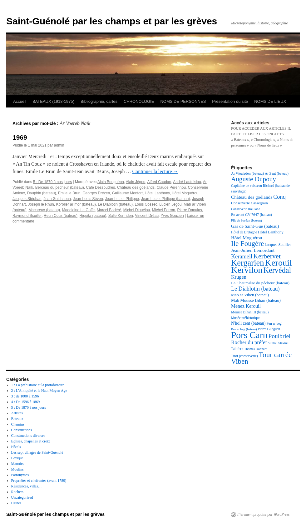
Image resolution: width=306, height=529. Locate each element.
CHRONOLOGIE (139, 101)
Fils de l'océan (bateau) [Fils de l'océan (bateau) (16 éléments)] (246, 220)
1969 (19, 137)
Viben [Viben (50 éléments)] (239, 361)
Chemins (18, 424)
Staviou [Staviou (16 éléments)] (283, 343)
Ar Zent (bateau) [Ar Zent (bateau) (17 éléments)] (277, 173)
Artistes (17, 413)
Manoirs (17, 464)
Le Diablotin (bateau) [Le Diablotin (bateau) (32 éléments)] (255, 289)
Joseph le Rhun (41, 204)
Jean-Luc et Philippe (122, 199)
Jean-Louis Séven (88, 199)
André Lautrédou (187, 182)
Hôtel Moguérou (185, 193)
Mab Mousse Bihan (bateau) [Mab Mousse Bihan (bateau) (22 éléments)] (256, 300)
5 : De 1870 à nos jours (52, 182)
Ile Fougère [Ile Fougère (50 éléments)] (247, 243)
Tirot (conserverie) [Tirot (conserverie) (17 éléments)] (244, 356)
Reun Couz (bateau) (60, 215)
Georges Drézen (96, 193)
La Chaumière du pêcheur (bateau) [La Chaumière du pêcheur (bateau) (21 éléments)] (260, 283)
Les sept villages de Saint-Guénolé (37, 452)
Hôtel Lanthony (157, 193)
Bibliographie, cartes (99, 101)
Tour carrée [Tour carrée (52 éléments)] (275, 355)
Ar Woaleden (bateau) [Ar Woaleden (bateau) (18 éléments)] (247, 173)
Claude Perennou (171, 187)
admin (59, 145)
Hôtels (16, 447)
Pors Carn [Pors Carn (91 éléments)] (249, 335)
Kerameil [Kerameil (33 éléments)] (241, 256)
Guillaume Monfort (127, 193)
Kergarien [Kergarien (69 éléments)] (247, 262)
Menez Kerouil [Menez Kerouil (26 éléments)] (246, 306)
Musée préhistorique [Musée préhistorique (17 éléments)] (245, 318)
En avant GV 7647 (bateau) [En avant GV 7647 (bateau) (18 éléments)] (251, 214)
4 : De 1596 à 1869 (25, 402)
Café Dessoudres (100, 187)
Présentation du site (230, 101)
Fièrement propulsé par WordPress (263, 514)
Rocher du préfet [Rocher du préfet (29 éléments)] (249, 342)
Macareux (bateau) (44, 210)
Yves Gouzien (172, 215)
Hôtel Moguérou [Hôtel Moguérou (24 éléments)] (246, 237)
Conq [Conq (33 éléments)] (279, 197)
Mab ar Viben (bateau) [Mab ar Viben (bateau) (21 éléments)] (250, 294)
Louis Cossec (146, 204)
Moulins (17, 469)
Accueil (19, 101)
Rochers (17, 492)
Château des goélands (136, 187)
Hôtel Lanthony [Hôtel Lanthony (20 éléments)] (271, 232)
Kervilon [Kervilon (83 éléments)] (247, 270)
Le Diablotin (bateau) (115, 204)
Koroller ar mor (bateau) (76, 204)
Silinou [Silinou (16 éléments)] (273, 343)
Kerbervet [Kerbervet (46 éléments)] (267, 256)
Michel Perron (163, 210)
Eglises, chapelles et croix (30, 441)
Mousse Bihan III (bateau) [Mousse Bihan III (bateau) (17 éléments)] (250, 312)
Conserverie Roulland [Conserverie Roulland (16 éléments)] (245, 209)
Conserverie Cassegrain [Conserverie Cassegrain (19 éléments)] (249, 203)
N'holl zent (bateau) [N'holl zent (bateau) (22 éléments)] (248, 323)
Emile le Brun (69, 193)
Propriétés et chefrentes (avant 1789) (39, 480)
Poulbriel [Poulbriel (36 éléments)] (280, 336)
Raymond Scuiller (27, 215)
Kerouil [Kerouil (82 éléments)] (278, 262)
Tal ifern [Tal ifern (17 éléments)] (237, 349)
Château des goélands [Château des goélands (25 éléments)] (251, 197)
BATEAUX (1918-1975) (53, 101)
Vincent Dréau (147, 215)
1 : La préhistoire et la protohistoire (37, 385)
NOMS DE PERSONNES (183, 101)
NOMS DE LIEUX (270, 101)
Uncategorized (22, 497)
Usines (16, 503)
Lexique (17, 458)
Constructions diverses (28, 435)
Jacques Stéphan (27, 199)
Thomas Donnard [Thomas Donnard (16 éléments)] (255, 349)
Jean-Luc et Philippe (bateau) (165, 199)
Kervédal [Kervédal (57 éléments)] (277, 270)
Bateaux (17, 419)
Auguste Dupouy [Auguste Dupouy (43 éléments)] (253, 179)
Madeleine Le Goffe (78, 210)
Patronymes (20, 475)
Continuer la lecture (155, 171)
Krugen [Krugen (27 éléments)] (238, 277)
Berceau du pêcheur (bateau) (59, 187)
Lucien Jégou (170, 204)
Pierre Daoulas (189, 210)
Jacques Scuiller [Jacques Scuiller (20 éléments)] (278, 244)
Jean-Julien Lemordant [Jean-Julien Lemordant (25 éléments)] (252, 250)
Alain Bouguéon (110, 182)
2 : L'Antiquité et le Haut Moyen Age (39, 390)
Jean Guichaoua (57, 199)
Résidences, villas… (26, 486)
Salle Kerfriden (120, 215)
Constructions (21, 430)
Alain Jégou (136, 182)
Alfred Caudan (159, 182)
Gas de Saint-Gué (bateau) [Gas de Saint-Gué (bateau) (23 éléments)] (255, 226)
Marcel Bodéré (109, 210)
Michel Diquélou (136, 210)
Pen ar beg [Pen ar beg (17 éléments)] (273, 323)
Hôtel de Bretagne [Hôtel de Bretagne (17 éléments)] (244, 232)
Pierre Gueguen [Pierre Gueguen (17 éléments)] (269, 329)
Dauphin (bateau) (41, 193)
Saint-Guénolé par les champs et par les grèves (111, 21)
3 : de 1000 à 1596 (25, 396)
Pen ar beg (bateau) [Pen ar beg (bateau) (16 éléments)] (244, 329)
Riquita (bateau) (93, 215)
